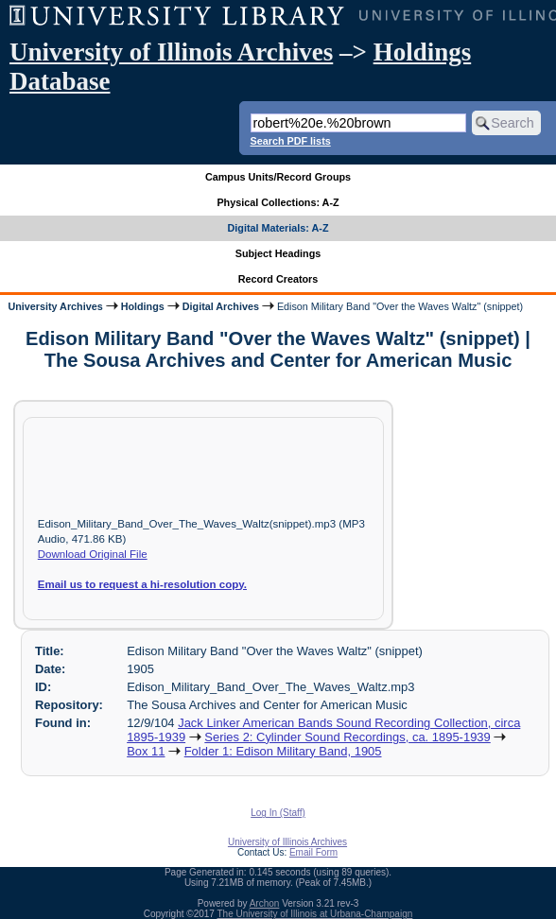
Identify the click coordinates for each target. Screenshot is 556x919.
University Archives (55, 306)
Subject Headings (278, 253)
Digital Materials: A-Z (278, 228)
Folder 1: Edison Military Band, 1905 (283, 751)
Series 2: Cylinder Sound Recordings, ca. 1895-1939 (347, 737)
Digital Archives (220, 306)
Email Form (313, 852)
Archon (265, 903)
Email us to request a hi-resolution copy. (142, 584)
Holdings (143, 306)
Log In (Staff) (278, 812)
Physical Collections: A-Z (278, 202)
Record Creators (278, 279)
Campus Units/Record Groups (278, 176)
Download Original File (93, 554)
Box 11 (146, 751)
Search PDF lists (291, 141)
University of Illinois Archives (171, 52)
